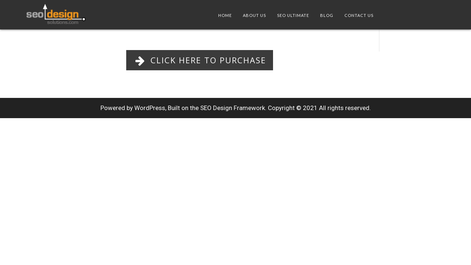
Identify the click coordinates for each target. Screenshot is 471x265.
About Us (254, 15)
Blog (326, 15)
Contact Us (358, 15)
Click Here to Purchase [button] (199, 60)
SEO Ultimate (293, 15)
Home (225, 15)
